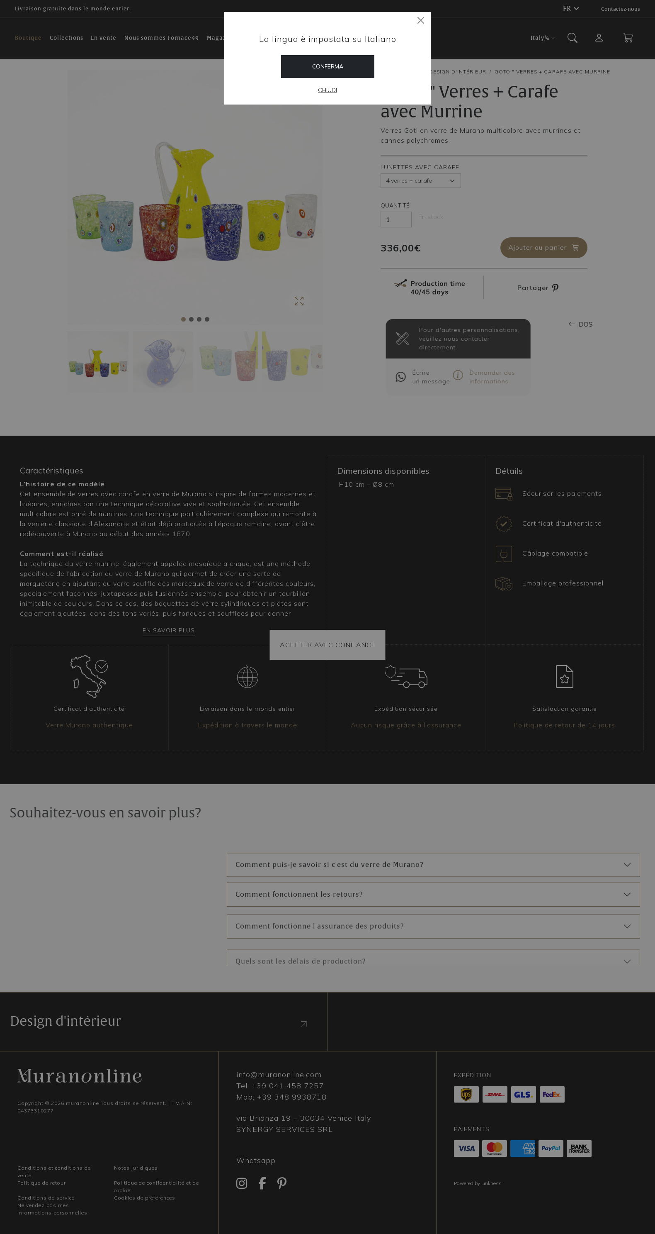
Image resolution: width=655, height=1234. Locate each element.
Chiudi (327, 90)
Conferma (327, 66)
